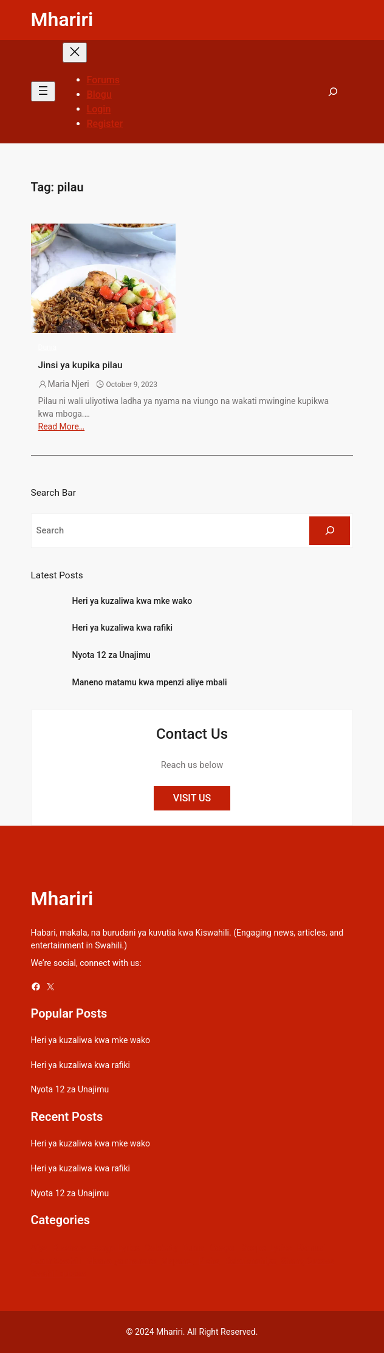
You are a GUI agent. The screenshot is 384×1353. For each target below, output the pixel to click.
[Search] (329, 531)
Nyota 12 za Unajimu (111, 655)
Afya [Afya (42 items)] (39, 1248)
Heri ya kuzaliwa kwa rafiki (122, 627)
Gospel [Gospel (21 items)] (223, 1248)
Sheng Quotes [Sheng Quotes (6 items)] (307, 1261)
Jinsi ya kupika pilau (80, 365)
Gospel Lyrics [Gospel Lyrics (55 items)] (266, 1248)
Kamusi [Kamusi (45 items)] (311, 1248)
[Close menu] (75, 53)
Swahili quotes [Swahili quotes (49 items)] (58, 1273)
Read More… (61, 426)
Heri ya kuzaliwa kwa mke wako (132, 601)
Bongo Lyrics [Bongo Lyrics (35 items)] (115, 1248)
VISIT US (192, 798)
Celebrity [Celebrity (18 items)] (161, 1248)
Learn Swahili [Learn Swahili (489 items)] (56, 1261)
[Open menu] (43, 91)
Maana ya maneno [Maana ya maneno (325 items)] (121, 1261)
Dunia (47, 347)
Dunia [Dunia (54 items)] (194, 1248)
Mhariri (62, 19)
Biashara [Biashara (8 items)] (69, 1248)
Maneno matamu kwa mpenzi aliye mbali (149, 682)
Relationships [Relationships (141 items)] (250, 1261)
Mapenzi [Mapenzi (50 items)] (177, 1261)
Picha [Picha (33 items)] (209, 1261)
